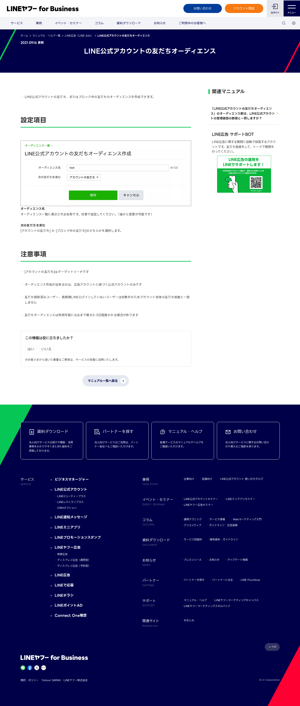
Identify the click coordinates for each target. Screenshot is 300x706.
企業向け (189, 479)
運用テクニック (193, 519)
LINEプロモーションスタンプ (78, 537)
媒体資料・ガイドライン (224, 539)
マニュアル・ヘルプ (195, 600)
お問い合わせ (202, 8)
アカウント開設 (243, 8)
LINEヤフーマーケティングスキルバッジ (207, 606)
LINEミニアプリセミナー (240, 499)
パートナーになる (222, 580)
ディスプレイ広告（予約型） (74, 566)
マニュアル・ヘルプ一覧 (46, 36)
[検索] (284, 23)
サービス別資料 (193, 539)
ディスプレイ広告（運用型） (74, 560)
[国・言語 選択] (294, 23)
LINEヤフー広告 (68, 547)
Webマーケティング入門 (247, 519)
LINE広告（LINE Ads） (79, 36)
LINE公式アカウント (71, 489)
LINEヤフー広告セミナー (198, 505)
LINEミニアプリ (68, 527)
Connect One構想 (71, 615)
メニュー (291, 8)
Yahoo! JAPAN (51, 680)
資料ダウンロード (129, 23)
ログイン (275, 12)
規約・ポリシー (30, 680)
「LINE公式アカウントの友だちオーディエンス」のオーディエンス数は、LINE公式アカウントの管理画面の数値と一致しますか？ (243, 113)
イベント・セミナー (68, 23)
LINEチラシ (64, 595)
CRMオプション (67, 508)
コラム (99, 23)
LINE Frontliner (250, 580)
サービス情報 (217, 519)
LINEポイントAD (69, 605)
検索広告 (62, 554)
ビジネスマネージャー (72, 479)
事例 (39, 23)
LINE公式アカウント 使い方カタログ (241, 479)
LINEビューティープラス (71, 496)
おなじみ (189, 620)
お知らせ (160, 23)
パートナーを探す (194, 580)
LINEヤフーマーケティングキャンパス (236, 600)
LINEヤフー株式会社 (75, 680)
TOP (273, 647)
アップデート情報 (237, 560)
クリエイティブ (192, 525)
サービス (17, 23)
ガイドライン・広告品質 (223, 525)
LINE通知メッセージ (71, 517)
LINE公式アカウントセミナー (201, 499)
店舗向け (207, 479)
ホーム (24, 36)
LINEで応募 (64, 585)
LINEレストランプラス (70, 502)
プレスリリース (193, 560)
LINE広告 (62, 575)
